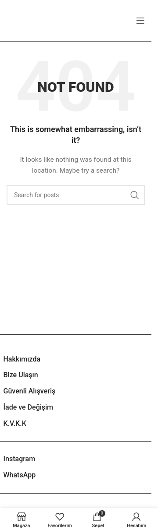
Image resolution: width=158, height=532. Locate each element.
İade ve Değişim (29, 407)
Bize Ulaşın (21, 375)
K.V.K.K (15, 423)
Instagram (20, 459)
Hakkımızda (22, 359)
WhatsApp (20, 475)
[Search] (76, 195)
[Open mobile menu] (140, 20)
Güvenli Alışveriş (30, 391)
